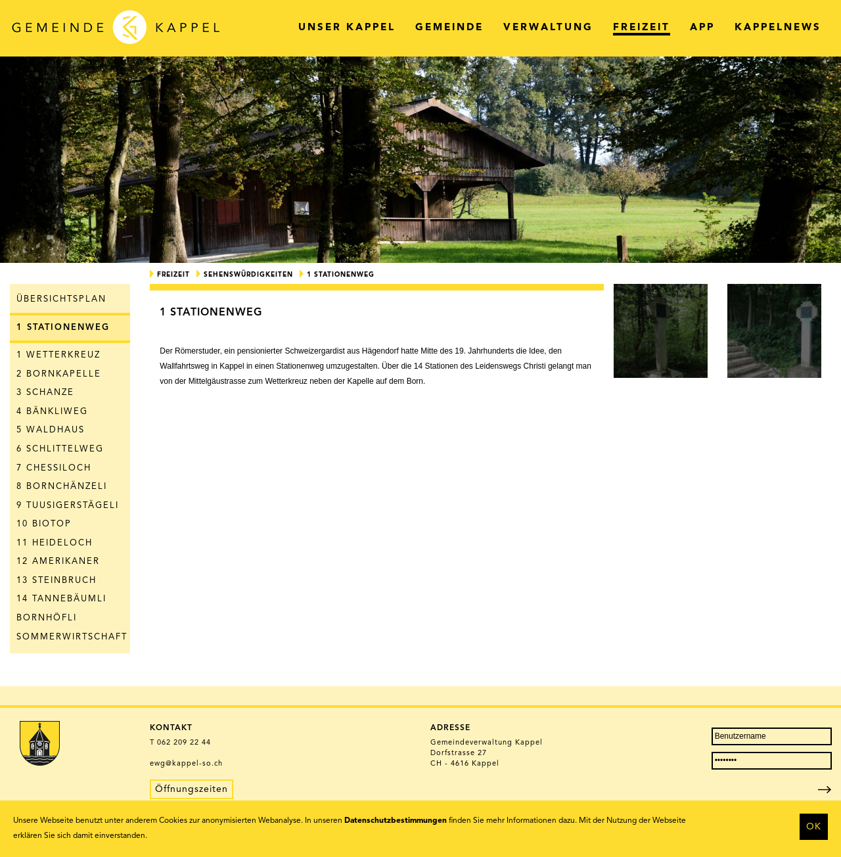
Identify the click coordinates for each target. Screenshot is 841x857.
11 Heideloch (54, 543)
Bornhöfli (46, 618)
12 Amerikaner (58, 561)
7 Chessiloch (53, 468)
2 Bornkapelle (58, 374)
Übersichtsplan (61, 299)
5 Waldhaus (50, 430)
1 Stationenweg (63, 327)
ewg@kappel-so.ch (186, 764)
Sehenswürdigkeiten (248, 274)
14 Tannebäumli (61, 599)
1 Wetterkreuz (58, 355)
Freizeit (173, 274)
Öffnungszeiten (191, 789)
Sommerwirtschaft (71, 637)
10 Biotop (44, 524)
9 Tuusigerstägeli (67, 505)
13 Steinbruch (56, 580)
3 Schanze (45, 392)
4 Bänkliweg (52, 411)
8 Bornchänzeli (61, 486)
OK (813, 826)
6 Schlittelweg (60, 449)
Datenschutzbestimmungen (395, 821)
